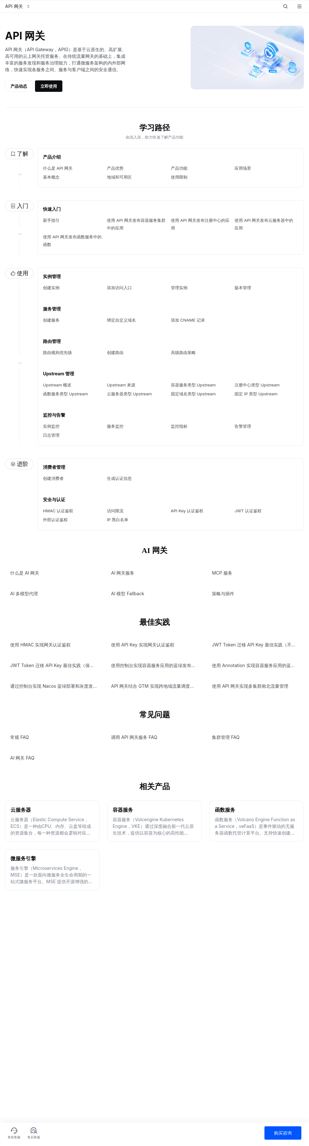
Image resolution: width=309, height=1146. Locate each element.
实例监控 (51, 426)
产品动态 (19, 86)
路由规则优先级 (57, 352)
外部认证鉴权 (55, 519)
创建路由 (115, 352)
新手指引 (51, 220)
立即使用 (48, 86)
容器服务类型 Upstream (193, 384)
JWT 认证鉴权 (248, 510)
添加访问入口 (119, 287)
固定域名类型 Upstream (193, 393)
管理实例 (179, 287)
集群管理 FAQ (226, 737)
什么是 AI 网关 (24, 573)
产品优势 (115, 168)
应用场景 (243, 168)
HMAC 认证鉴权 (58, 510)
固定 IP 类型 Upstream (256, 393)
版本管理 (243, 287)
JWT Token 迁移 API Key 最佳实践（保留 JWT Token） (66, 665)
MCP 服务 (222, 573)
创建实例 (51, 287)
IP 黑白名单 (117, 519)
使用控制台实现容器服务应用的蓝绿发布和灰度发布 (162, 665)
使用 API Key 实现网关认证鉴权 (142, 644)
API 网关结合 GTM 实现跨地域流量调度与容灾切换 (161, 686)
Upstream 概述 (57, 384)
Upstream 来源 (121, 384)
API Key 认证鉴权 (187, 510)
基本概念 (51, 177)
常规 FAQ (19, 737)
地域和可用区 (119, 177)
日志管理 (51, 435)
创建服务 (51, 320)
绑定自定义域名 (121, 320)
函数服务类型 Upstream (65, 393)
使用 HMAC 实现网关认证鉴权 (40, 644)
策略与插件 (223, 593)
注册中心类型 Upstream (257, 384)
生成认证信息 (119, 478)
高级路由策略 (183, 352)
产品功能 (179, 168)
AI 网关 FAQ (22, 758)
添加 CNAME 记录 (188, 320)
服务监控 (115, 426)
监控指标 (179, 426)
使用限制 (179, 177)
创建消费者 (53, 478)
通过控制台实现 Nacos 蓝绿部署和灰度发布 (53, 686)
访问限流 (115, 510)
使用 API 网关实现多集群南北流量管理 (250, 686)
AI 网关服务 (122, 573)
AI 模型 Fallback (127, 593)
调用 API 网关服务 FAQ (134, 737)
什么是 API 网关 (58, 168)
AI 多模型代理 (24, 593)
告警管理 (243, 426)
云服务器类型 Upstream (129, 393)
